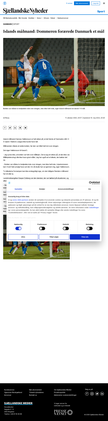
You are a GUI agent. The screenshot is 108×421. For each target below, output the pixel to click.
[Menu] (104, 3)
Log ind (95, 3)
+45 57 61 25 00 (16, 414)
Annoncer (7, 395)
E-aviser (69, 3)
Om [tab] (89, 189)
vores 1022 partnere (20, 200)
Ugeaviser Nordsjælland (13, 392)
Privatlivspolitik (59, 392)
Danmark (7, 24)
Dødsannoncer (62, 18)
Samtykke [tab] (18, 189)
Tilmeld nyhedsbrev (36, 392)
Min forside (23, 18)
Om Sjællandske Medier (63, 390)
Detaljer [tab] (42, 189)
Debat (53, 18)
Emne (39, 18)
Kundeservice (9, 390)
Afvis (23, 237)
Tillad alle (84, 237)
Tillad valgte (54, 237)
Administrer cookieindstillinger (65, 395)
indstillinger (94, 207)
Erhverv (46, 18)
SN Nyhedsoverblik (10, 18)
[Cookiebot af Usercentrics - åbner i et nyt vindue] (90, 182)
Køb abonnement (82, 3)
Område (31, 18)
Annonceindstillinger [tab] (66, 189)
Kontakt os (33, 395)
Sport (16, 24)
